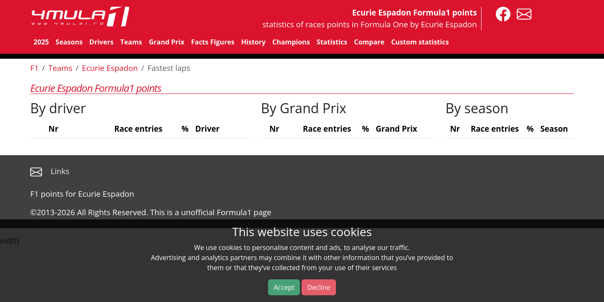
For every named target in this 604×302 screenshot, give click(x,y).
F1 (34, 67)
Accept (283, 287)
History (253, 42)
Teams (131, 42)
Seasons (69, 42)
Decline (318, 287)
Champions (291, 42)
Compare (369, 42)
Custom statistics (420, 42)
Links (60, 171)
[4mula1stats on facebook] (501, 13)
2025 (41, 42)
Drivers (101, 42)
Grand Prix (167, 42)
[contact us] (522, 13)
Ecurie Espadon (110, 67)
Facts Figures (212, 42)
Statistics (332, 42)
